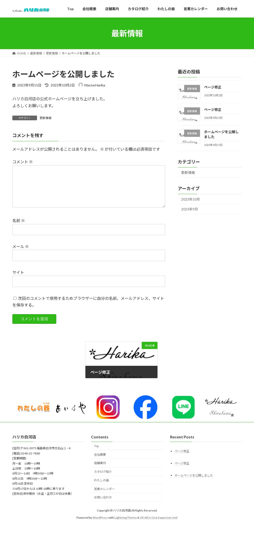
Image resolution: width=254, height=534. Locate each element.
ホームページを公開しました (194, 483)
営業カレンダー (104, 496)
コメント (22, 161)
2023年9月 (189, 209)
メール (20, 254)
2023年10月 (190, 199)
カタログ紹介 (103, 479)
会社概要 (100, 462)
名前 (18, 228)
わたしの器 (101, 488)
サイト (18, 280)
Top (96, 453)
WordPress (100, 525)
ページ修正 (212, 87)
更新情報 (45, 118)
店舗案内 (100, 471)
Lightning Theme (126, 525)
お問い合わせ (103, 505)
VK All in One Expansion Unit (158, 525)
